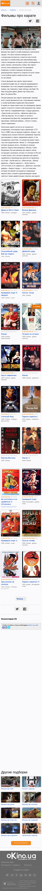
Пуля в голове (28, 541)
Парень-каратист (30, 417)
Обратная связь (7, 862)
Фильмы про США (7, 789)
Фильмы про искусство (9, 820)
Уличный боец (7, 417)
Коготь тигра (28, 293)
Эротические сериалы (29, 835)
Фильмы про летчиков (29, 804)
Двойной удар (28, 251)
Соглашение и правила (10, 865)
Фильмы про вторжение (9, 835)
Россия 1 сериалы (28, 789)
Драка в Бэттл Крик (10, 210)
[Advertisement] (21, 700)
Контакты (28, 865)
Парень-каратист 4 (30, 582)
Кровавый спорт (29, 499)
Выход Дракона (29, 210)
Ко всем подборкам (21, 843)
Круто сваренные (8, 375)
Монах (4, 334)
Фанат (25, 375)
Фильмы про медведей (30, 820)
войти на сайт (33, 625)
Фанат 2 (26, 458)
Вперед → (21, 598)
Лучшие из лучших (30, 334)
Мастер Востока (8, 458)
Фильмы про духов (7, 804)
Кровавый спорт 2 (9, 541)
